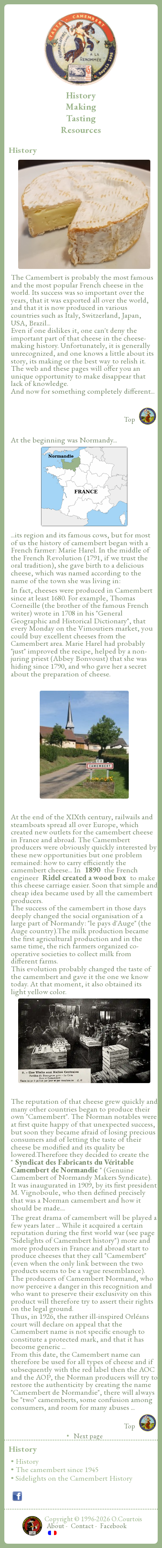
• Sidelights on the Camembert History (72, 1478)
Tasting (81, 118)
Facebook (113, 1525)
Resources (81, 130)
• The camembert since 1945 (54, 1470)
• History (25, 1461)
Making (81, 106)
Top (129, 419)
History (81, 95)
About (55, 1525)
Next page (88, 1436)
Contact (82, 1525)
